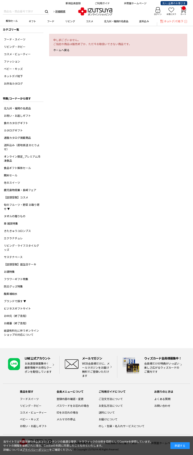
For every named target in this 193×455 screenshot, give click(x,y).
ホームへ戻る (61, 50)
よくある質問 (162, 399)
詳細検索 (60, 11)
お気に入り (171, 14)
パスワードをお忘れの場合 (73, 406)
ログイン (158, 14)
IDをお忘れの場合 (67, 412)
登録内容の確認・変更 (70, 399)
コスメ (89, 21)
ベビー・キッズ (29, 419)
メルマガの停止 (66, 419)
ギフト (32, 21)
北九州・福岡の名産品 (116, 21)
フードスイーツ (29, 399)
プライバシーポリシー (35, 450)
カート (183, 11)
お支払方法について (111, 406)
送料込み (144, 21)
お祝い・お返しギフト (33, 426)
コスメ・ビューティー (33, 412)
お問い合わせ (162, 406)
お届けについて (108, 419)
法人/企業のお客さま (174, 3)
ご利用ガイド (102, 3)
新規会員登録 (73, 3)
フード (50, 21)
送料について (107, 412)
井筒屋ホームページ (135, 3)
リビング (70, 21)
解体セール (12, 21)
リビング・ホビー (30, 406)
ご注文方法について (111, 399)
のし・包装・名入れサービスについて (122, 426)
